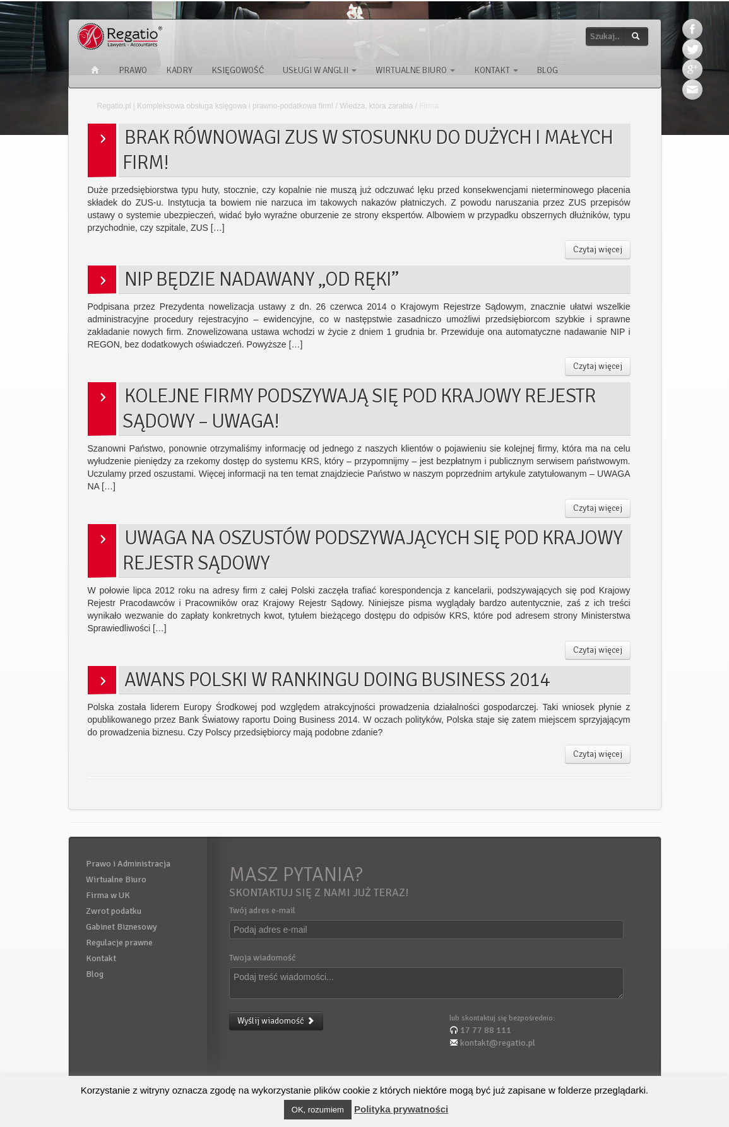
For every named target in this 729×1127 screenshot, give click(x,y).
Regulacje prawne (119, 942)
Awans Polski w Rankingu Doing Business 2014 (337, 679)
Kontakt (496, 70)
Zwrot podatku (113, 911)
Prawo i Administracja (128, 863)
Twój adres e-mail (262, 910)
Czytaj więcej (597, 249)
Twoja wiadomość (262, 957)
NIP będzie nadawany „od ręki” (261, 279)
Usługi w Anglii (320, 70)
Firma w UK (108, 895)
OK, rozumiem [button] (318, 1109)
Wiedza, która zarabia (376, 106)
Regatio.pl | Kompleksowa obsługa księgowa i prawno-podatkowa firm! (215, 106)
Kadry (179, 70)
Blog (547, 70)
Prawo (133, 70)
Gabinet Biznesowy (121, 926)
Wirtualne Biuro (415, 70)
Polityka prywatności (401, 1109)
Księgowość (237, 70)
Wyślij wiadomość (276, 1020)
